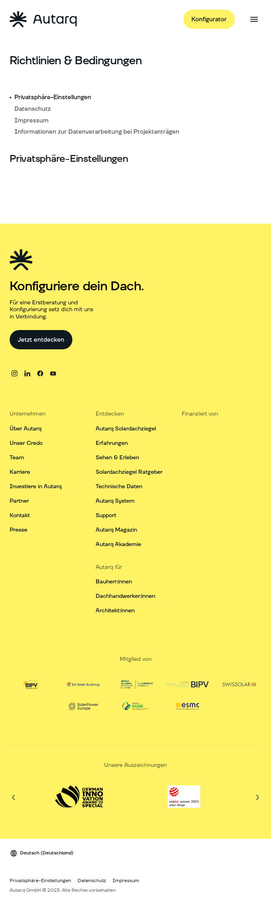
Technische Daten (119, 486)
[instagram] (14, 373)
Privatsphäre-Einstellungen (52, 97)
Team (17, 457)
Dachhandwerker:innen (125, 596)
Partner (19, 501)
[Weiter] (257, 797)
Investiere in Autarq (36, 486)
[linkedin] (27, 373)
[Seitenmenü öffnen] (254, 19)
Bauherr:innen (114, 581)
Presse (18, 530)
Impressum (31, 120)
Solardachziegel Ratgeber (129, 472)
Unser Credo (26, 443)
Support (106, 515)
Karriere (20, 472)
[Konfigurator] (209, 19)
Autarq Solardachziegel (126, 428)
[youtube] (53, 373)
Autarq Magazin (116, 530)
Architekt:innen (115, 610)
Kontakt (20, 515)
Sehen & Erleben (117, 457)
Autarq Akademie (118, 544)
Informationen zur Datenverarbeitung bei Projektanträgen (96, 132)
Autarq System (115, 501)
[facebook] (40, 373)
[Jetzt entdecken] (41, 339)
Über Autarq (25, 428)
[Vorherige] (14, 797)
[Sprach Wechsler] (41, 853)
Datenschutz (32, 109)
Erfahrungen (112, 443)
